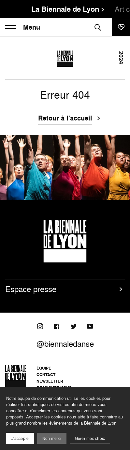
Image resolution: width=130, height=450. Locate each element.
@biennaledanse (65, 344)
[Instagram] (40, 326)
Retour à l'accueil (65, 118)
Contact (45, 374)
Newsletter (49, 381)
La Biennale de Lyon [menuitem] (65, 9)
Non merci (51, 438)
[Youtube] (90, 326)
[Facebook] (56, 326)
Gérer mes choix (90, 438)
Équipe (43, 368)
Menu (22, 27)
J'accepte (20, 438)
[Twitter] (73, 326)
